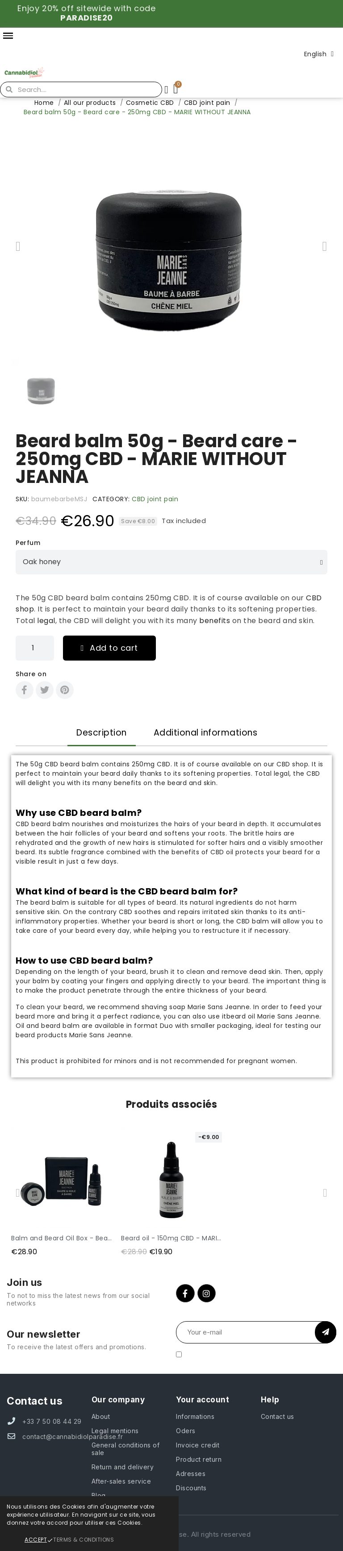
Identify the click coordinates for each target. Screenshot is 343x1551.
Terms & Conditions (83, 1539)
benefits (214, 620)
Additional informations (206, 733)
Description (101, 733)
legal (46, 620)
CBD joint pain (155, 499)
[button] (18, 246)
